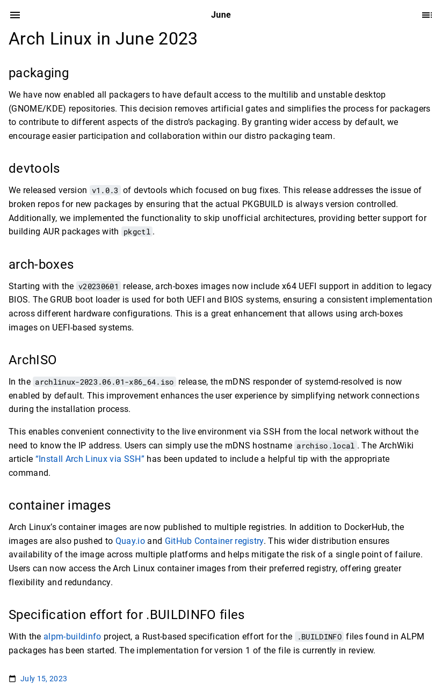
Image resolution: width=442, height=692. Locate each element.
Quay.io (130, 541)
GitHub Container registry (214, 541)
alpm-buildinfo (73, 636)
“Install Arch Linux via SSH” (89, 459)
